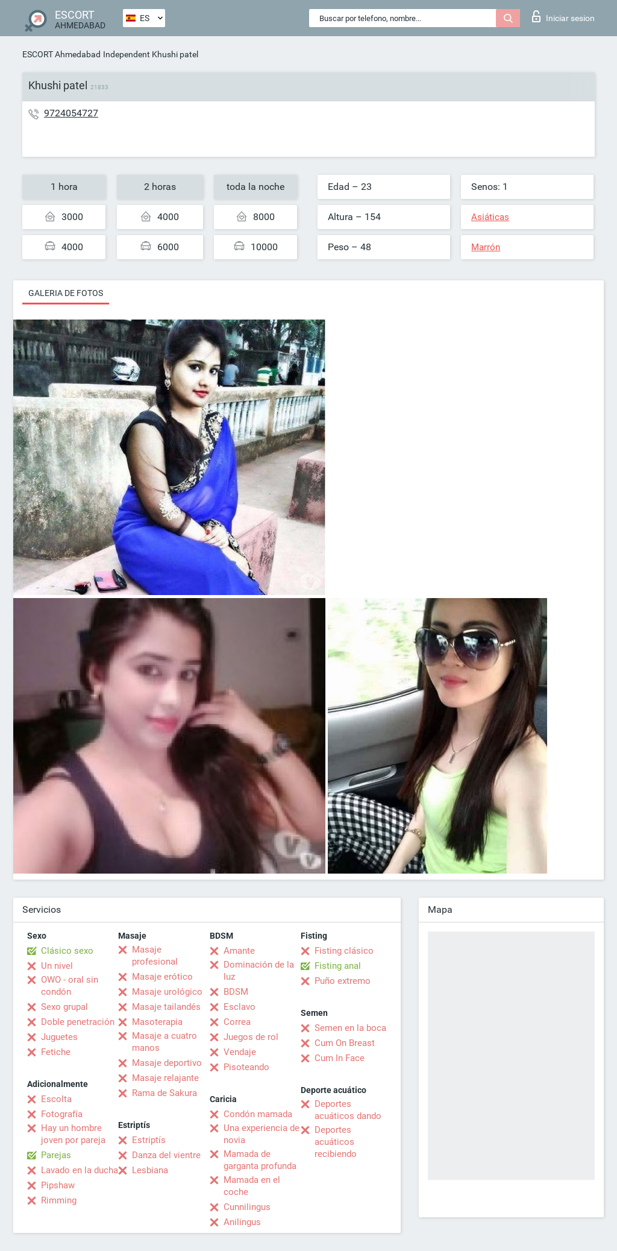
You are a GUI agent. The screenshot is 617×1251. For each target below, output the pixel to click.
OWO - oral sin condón (69, 985)
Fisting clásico (344, 950)
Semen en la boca (350, 1028)
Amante (239, 950)
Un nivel (57, 965)
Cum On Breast (345, 1043)
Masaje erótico (162, 976)
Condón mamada (258, 1114)
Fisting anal (338, 965)
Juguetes (59, 1037)
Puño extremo (343, 980)
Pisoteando (246, 1067)
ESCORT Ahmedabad (61, 54)
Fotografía (62, 1114)
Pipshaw (58, 1185)
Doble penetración (77, 1021)
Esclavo (239, 1006)
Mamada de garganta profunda (260, 1160)
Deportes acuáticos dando (348, 1109)
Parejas (56, 1155)
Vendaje (240, 1052)
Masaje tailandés (166, 1006)
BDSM (236, 991)
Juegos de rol (251, 1037)
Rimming (59, 1200)
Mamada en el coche (252, 1185)
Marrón (485, 247)
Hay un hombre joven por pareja (73, 1134)
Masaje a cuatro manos (164, 1041)
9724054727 (71, 113)
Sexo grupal (64, 1006)
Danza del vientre (166, 1155)
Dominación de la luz (259, 970)
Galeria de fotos (65, 293)
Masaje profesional (155, 955)
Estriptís (149, 1140)
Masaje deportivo (167, 1062)
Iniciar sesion (563, 16)
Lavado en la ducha (79, 1170)
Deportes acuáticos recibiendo (336, 1141)
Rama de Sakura (164, 1093)
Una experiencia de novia (261, 1134)
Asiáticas (490, 217)
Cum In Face (340, 1058)
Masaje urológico (167, 991)
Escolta (56, 1099)
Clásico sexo (67, 950)
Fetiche (55, 1052)
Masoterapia (157, 1021)
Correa (237, 1021)
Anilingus (242, 1222)
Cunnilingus (247, 1207)
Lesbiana (150, 1170)
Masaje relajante (165, 1078)
